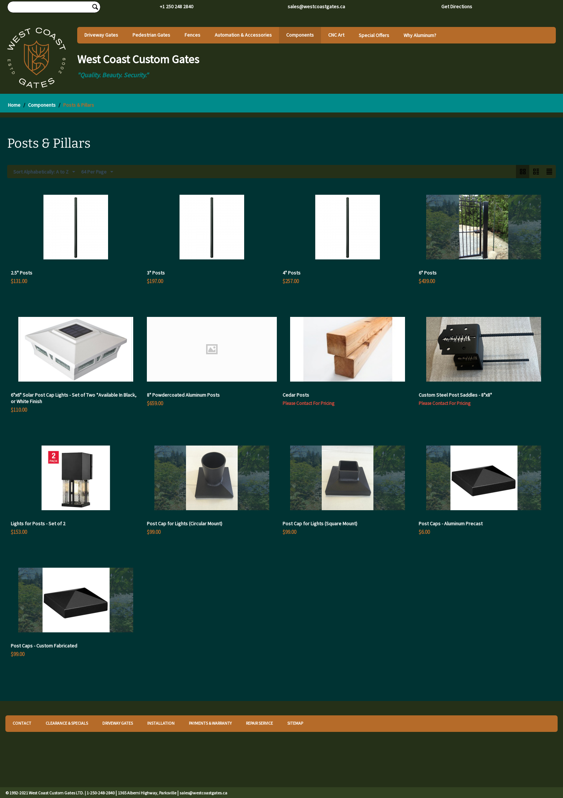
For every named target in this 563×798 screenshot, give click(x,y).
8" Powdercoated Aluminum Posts (183, 395)
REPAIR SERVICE (259, 723)
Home (14, 105)
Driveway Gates (101, 35)
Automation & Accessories (243, 35)
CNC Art (336, 35)
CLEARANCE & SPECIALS (67, 723)
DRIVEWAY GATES (117, 723)
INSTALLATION (161, 723)
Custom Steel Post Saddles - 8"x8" (455, 395)
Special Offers (374, 35)
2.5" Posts (21, 272)
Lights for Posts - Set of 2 (38, 523)
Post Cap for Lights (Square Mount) (320, 523)
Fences (192, 35)
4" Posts (292, 272)
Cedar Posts (296, 395)
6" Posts (428, 272)
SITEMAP (295, 723)
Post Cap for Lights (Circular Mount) (184, 523)
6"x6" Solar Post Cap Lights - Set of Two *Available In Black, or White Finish (73, 398)
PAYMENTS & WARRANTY (210, 723)
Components (300, 35)
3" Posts (156, 272)
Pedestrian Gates (151, 35)
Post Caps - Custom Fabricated (44, 645)
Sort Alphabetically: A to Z (44, 172)
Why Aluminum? (420, 35)
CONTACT (22, 723)
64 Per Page (97, 172)
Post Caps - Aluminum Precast (451, 523)
